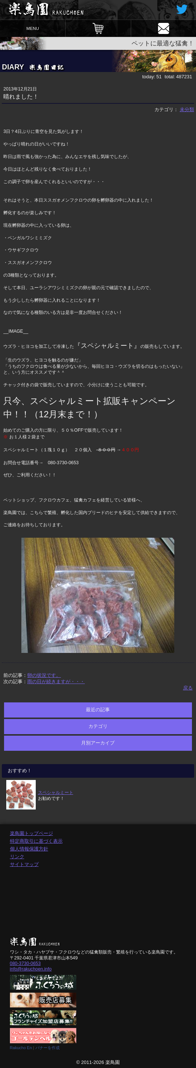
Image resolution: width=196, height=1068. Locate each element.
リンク (17, 856)
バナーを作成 (47, 1047)
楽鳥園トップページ (31, 833)
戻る (188, 688)
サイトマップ (24, 864)
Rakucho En (21, 1047)
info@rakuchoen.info (31, 969)
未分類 (187, 109)
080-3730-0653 (25, 963)
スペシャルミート (55, 792)
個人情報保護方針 (29, 849)
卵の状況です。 (44, 675)
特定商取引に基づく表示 (36, 841)
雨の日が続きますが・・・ (56, 681)
